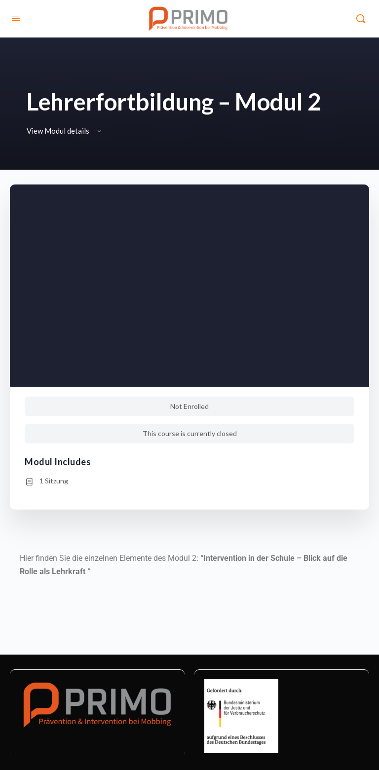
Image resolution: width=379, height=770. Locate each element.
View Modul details (65, 130)
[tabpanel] (189, 571)
